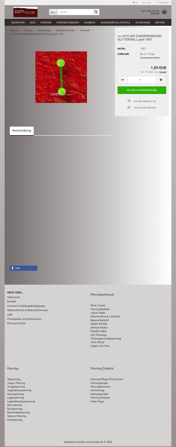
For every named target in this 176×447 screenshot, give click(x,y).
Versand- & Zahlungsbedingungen (26, 306)
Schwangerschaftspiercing (106, 339)
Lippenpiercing (15, 398)
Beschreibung (21, 131)
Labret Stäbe (98, 313)
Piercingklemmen (101, 387)
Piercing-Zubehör (68, 22)
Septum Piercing (16, 416)
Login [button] (147, 2)
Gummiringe (97, 391)
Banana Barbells (100, 320)
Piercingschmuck (102, 295)
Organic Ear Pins (100, 346)
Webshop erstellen (74, 442)
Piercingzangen (99, 383)
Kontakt (11, 302)
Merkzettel (162, 2)
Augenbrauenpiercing (19, 391)
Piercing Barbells (100, 309)
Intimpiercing (14, 420)
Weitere (160, 22)
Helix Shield (97, 342)
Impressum (13, 297)
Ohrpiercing (13, 380)
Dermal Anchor (99, 328)
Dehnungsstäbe (99, 394)
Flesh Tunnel (98, 306)
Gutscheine (142, 22)
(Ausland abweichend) (149, 58)
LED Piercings (99, 335)
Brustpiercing (14, 409)
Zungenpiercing (16, 387)
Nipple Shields (99, 324)
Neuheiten (18, 22)
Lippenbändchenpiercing (21, 402)
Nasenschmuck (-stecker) (105, 317)
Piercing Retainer (100, 398)
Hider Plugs (97, 402)
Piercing (46, 22)
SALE (32, 22)
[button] (135, 2)
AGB (9, 315)
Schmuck (89, 22)
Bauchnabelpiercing (18, 413)
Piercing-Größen (16, 324)
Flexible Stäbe (99, 331)
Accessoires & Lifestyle (115, 22)
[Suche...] (53, 12)
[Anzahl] (142, 81)
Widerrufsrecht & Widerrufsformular (27, 310)
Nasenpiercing (15, 394)
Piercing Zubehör (102, 369)
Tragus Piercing (16, 383)
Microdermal (14, 405)
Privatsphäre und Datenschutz (24, 319)
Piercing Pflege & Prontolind (107, 380)
